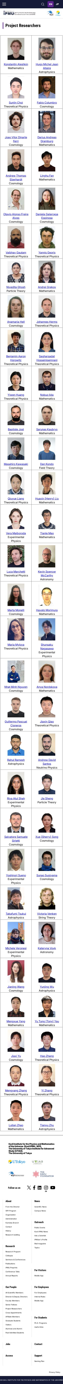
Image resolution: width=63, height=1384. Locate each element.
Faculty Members (12, 1301)
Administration (11, 1219)
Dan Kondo (47, 464)
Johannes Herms (46, 321)
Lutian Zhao (16, 1125)
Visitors (8, 1325)
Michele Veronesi (16, 948)
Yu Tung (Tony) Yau (47, 1021)
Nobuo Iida (47, 394)
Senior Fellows (11, 1305)
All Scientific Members (14, 1293)
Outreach (39, 1222)
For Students (40, 1317)
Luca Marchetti (16, 571)
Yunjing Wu (47, 986)
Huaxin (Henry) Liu (47, 498)
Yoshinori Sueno (16, 875)
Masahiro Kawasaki (16, 464)
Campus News (40, 1211)
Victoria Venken (47, 913)
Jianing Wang (15, 986)
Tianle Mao (47, 533)
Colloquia (9, 1256)
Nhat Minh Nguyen (15, 686)
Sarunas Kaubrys (46, 429)
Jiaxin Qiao (47, 721)
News (37, 1201)
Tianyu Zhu (47, 1125)
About (8, 1201)
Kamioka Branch (12, 1223)
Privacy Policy (54, 1372)
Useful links (38, 1327)
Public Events (39, 1228)
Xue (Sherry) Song (46, 836)
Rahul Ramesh (16, 760)
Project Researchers (14, 1309)
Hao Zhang (47, 1056)
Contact (9, 1227)
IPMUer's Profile (40, 1240)
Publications (10, 1264)
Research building (13, 1235)
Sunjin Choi (16, 102)
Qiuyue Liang (16, 498)
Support (38, 1355)
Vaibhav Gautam (16, 252)
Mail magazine (40, 1244)
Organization (11, 1215)
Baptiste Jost (16, 429)
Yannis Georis (46, 252)
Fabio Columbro (47, 102)
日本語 (57, 4)
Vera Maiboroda (16, 533)
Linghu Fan (47, 175)
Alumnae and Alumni (14, 1329)
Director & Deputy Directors (16, 1297)
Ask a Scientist (40, 1236)
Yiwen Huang (16, 394)
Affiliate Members (13, 1317)
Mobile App (38, 1276)
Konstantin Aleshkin (16, 64)
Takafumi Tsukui (16, 913)
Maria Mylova (16, 644)
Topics (36, 1248)
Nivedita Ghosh (15, 287)
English (51, 4)
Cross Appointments (14, 1313)
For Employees (41, 1287)
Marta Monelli (16, 610)
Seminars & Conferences (15, 1260)
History (8, 1231)
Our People (11, 1287)
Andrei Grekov (47, 287)
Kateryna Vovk (47, 948)
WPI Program (11, 1211)
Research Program (13, 1252)
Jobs (8, 1344)
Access (9, 1355)
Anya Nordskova (47, 686)
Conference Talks (12, 1272)
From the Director (13, 1207)
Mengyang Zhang (16, 1090)
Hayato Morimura (47, 610)
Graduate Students (13, 1321)
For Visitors (40, 1270)
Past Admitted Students (15, 1333)
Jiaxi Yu (16, 1056)
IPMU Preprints (11, 1268)
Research (10, 1246)
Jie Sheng (47, 798)
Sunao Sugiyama (46, 875)
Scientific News (40, 1207)
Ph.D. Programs (40, 1323)
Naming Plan (39, 1361)
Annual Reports (12, 1276)
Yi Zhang (46, 1090)
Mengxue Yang (16, 1021)
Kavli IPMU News (41, 1232)
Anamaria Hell (16, 321)
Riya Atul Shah (16, 798)
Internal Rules (39, 1297)
